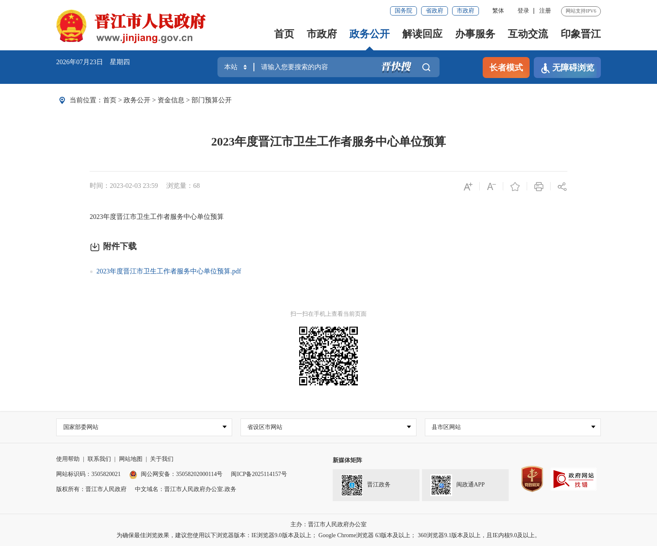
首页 (284, 34)
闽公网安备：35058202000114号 (175, 474)
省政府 (434, 11)
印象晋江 (581, 34)
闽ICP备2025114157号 (259, 474)
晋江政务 (366, 485)
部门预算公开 (211, 100)
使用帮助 (68, 459)
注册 (545, 11)
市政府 (465, 11)
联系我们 (99, 459)
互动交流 (528, 34)
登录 (523, 11)
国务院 (403, 11)
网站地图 (130, 459)
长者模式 (506, 67)
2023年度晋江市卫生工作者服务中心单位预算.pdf (168, 271)
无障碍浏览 (567, 68)
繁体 (498, 11)
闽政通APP (457, 485)
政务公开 (369, 34)
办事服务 (475, 34)
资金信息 (171, 100)
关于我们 (161, 459)
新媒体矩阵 (347, 460)
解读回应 (422, 34)
